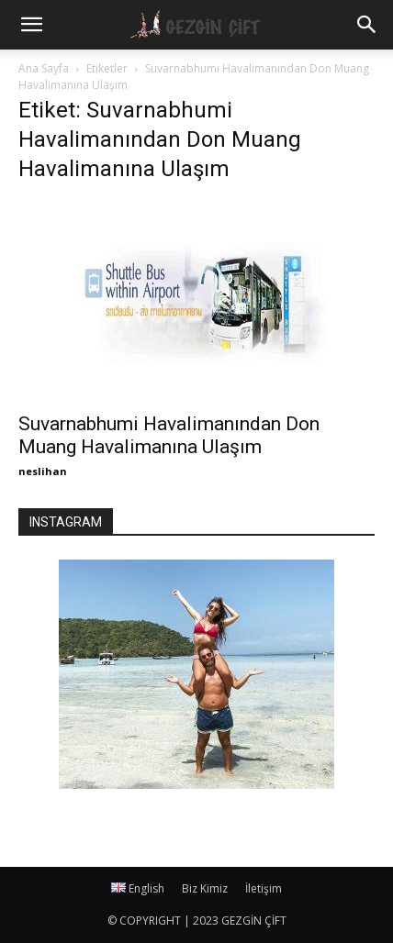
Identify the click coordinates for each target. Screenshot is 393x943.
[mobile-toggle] (31, 25)
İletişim (263, 888)
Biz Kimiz (205, 888)
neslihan (42, 471)
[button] (367, 25)
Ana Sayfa (43, 68)
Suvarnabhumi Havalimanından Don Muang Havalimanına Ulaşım (169, 435)
